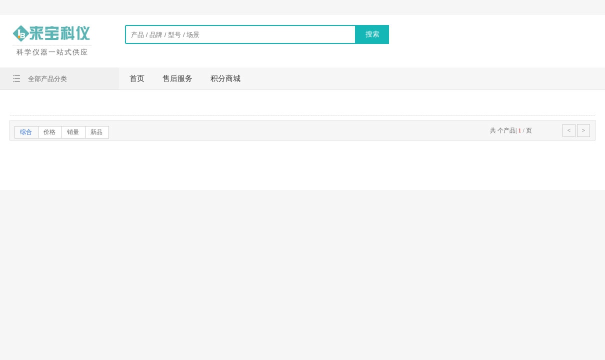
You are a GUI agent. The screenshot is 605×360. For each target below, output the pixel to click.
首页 (137, 78)
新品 (96, 132)
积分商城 (225, 78)
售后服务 (177, 78)
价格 (50, 132)
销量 (73, 132)
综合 (26, 132)
